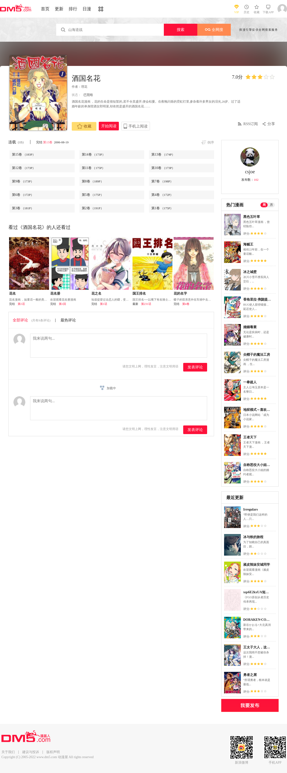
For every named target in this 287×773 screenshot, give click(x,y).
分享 (271, 124)
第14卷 (93, 154)
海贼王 (248, 244)
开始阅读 (108, 126)
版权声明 (53, 752)
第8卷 (93, 181)
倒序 (210, 142)
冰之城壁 (250, 272)
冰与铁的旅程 (253, 537)
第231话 (146, 304)
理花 (84, 86)
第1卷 (162, 208)
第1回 (62, 304)
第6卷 (23, 195)
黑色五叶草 (251, 217)
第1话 (21, 304)
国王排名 (139, 293)
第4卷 (162, 195)
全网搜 (214, 30)
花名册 (55, 293)
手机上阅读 (138, 126)
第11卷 (93, 168)
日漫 (87, 8)
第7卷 (162, 181)
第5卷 (93, 195)
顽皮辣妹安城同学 (256, 564)
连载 (16, 142)
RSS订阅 (250, 124)
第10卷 (163, 168)
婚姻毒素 (250, 327)
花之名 (96, 293)
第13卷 (163, 154)
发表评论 (195, 367)
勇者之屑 (250, 675)
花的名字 (180, 293)
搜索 (180, 30)
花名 (12, 293)
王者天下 (250, 437)
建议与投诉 (30, 752)
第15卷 (48, 142)
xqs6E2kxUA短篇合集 (259, 592)
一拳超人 (250, 382)
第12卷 (23, 168)
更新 (59, 8)
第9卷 (23, 181)
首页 (45, 8)
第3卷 (23, 208)
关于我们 (8, 752)
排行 (73, 8)
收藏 (84, 126)
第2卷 (93, 208)
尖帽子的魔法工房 (256, 354)
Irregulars (250, 509)
